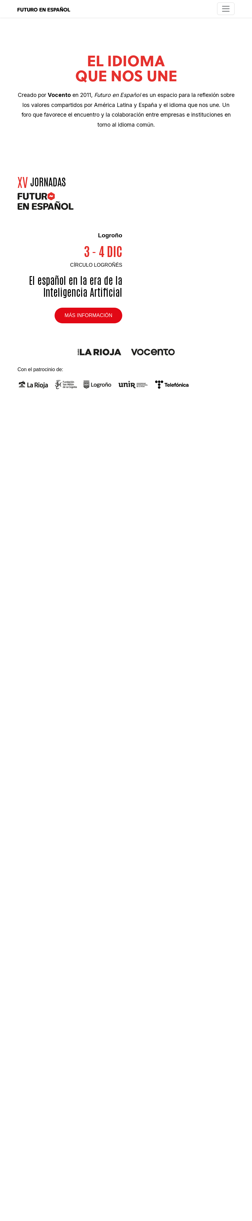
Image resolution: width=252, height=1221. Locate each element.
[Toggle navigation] (226, 9)
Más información (88, 315)
